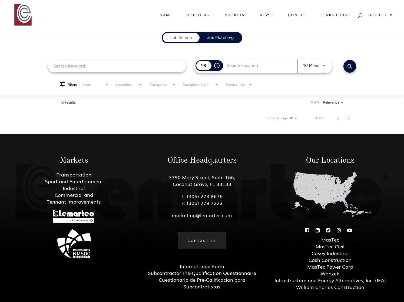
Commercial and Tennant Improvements (74, 198)
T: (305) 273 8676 (202, 196)
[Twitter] (328, 229)
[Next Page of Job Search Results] (348, 118)
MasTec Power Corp (330, 266)
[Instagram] (339, 229)
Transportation (74, 174)
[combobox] (117, 66)
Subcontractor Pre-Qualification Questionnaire (202, 272)
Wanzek (330, 273)
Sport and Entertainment (74, 181)
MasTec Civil (330, 246)
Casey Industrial (330, 252)
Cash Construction (330, 259)
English (380, 14)
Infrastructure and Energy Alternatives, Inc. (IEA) (330, 280)
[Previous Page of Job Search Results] (337, 118)
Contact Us (202, 240)
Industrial (74, 187)
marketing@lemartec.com (202, 215)
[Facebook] (307, 229)
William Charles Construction (330, 286)
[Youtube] (349, 229)
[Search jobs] (359, 17)
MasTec (330, 239)
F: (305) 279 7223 (202, 202)
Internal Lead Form (202, 265)
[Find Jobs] (349, 66)
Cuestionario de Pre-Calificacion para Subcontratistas (202, 283)
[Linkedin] (318, 229)
